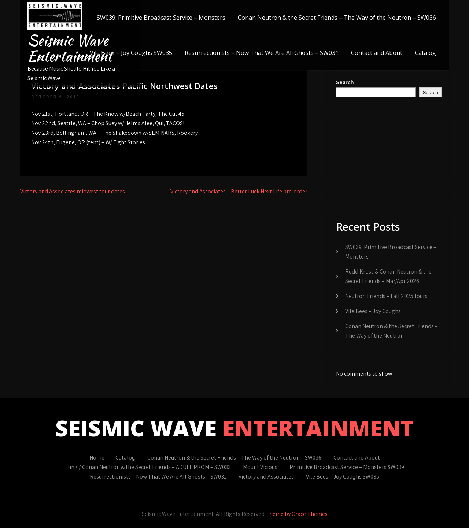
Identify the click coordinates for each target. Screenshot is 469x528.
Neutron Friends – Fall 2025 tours (386, 296)
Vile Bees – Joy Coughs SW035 (131, 53)
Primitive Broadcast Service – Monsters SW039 (346, 467)
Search (345, 82)
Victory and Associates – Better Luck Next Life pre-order (238, 191)
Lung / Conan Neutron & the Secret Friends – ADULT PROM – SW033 (148, 467)
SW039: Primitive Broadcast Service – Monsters (161, 18)
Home (96, 457)
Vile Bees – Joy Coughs (373, 311)
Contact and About (376, 53)
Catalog (425, 53)
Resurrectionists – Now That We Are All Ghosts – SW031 (262, 53)
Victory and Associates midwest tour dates (72, 191)
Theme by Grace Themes (297, 514)
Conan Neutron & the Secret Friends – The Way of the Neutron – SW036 (337, 18)
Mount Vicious (260, 467)
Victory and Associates (266, 476)
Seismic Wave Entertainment (69, 48)
